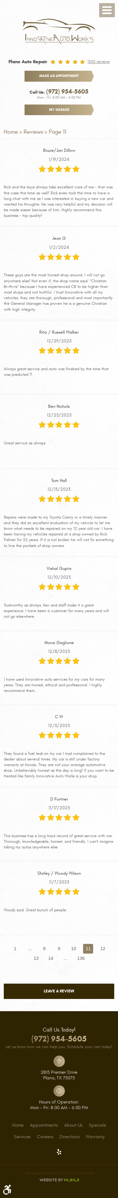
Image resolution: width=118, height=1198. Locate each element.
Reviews (33, 132)
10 (73, 948)
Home (11, 132)
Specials (97, 1125)
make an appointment (59, 76)
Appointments (44, 1125)
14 (50, 958)
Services (22, 1136)
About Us (73, 1125)
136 (81, 958)
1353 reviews (98, 61)
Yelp (59, 1152)
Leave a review (59, 991)
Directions (69, 1136)
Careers (45, 1136)
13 (36, 958)
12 (102, 948)
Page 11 (57, 132)
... (30, 948)
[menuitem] (18, 1125)
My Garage (59, 110)
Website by (59, 1180)
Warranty (95, 1136)
